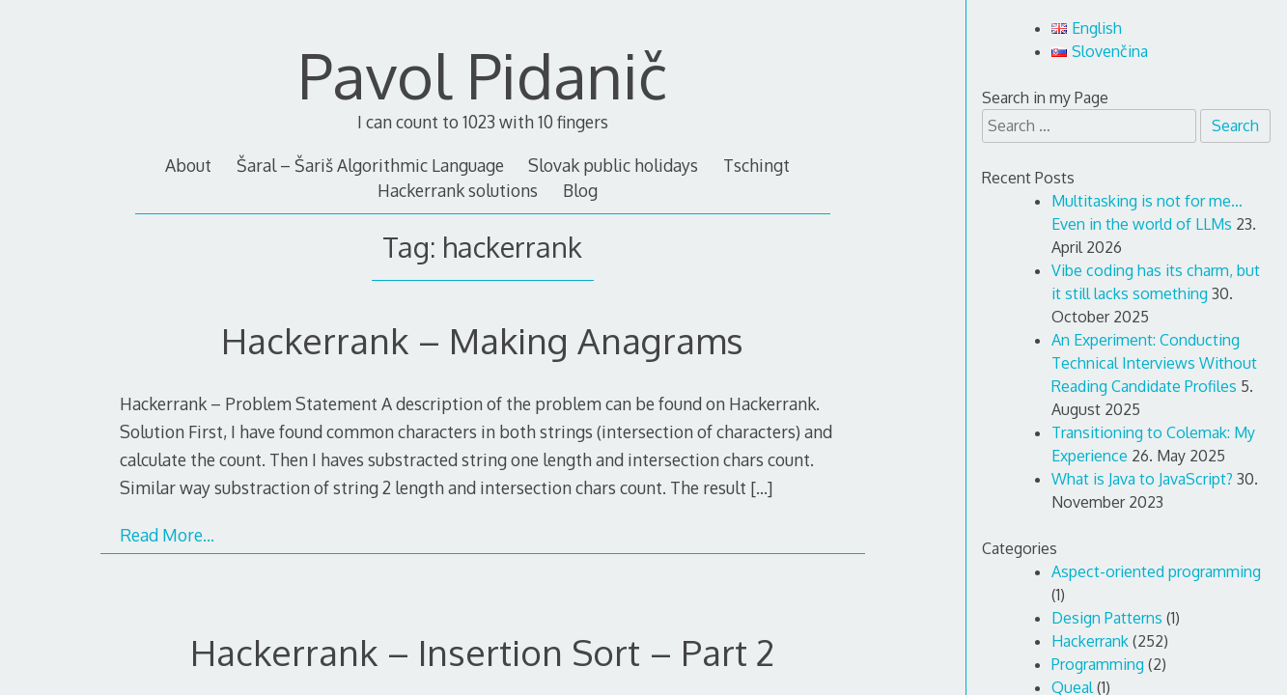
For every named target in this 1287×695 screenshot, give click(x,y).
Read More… (167, 534)
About (188, 165)
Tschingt (756, 165)
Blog (580, 190)
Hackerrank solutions (458, 190)
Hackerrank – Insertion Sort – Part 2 (482, 652)
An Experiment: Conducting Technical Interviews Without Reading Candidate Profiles (1154, 363)
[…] (761, 487)
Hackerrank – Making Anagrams (482, 340)
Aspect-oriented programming (1156, 571)
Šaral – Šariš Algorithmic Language (370, 165)
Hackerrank (1090, 641)
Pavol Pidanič (482, 75)
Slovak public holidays (613, 165)
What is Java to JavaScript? (1142, 478)
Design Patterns (1106, 617)
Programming (1097, 664)
